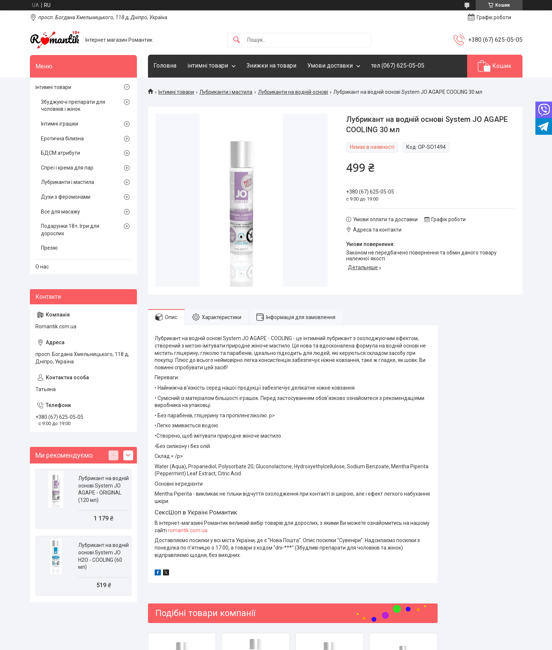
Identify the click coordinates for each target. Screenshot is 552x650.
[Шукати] (236, 40)
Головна (164, 65)
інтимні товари (207, 65)
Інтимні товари (176, 92)
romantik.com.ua (187, 530)
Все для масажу (60, 212)
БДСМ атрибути (60, 153)
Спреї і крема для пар (67, 168)
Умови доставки (330, 65)
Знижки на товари (271, 65)
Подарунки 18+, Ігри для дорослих (70, 229)
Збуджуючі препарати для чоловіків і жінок (73, 105)
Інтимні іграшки (59, 124)
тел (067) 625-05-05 (397, 65)
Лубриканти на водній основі (293, 92)
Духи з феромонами (65, 197)
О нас (42, 267)
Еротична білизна (62, 138)
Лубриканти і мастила (225, 92)
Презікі (49, 248)
